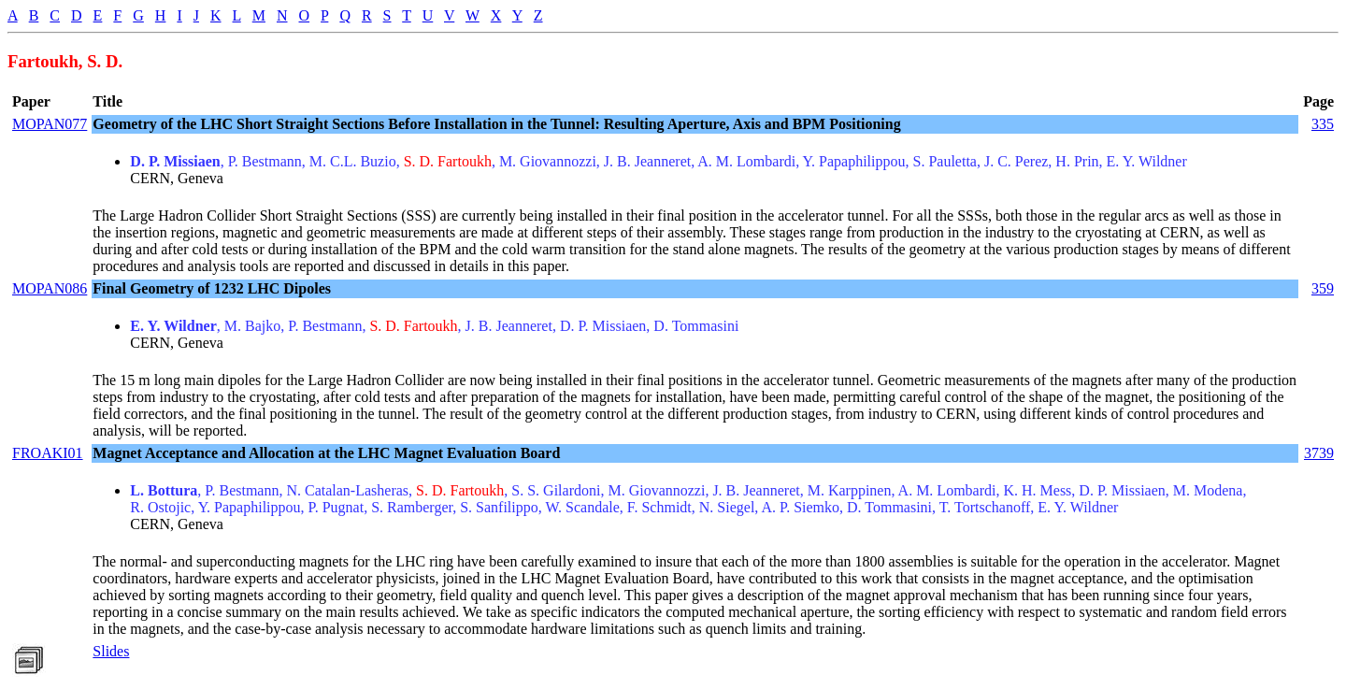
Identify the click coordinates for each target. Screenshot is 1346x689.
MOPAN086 (49, 288)
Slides (111, 651)
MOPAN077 (49, 124)
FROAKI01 (47, 453)
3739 (1319, 453)
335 (1322, 124)
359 (1322, 288)
